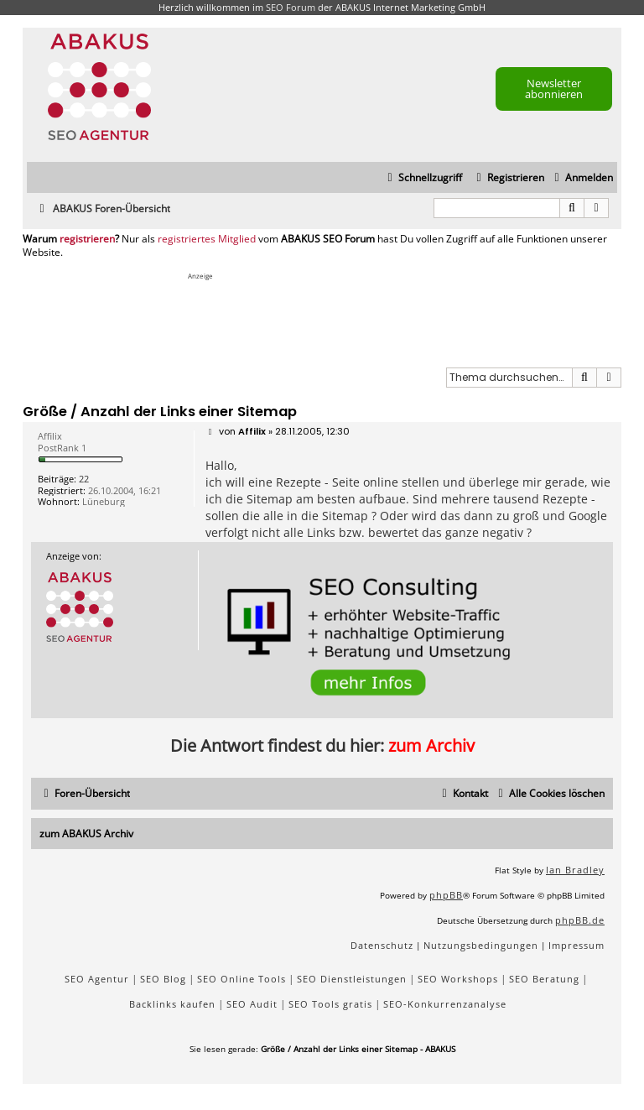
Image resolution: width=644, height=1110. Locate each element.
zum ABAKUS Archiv (86, 833)
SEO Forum (290, 7)
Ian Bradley (575, 869)
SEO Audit (252, 1004)
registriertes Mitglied (207, 239)
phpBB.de (580, 920)
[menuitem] (581, 178)
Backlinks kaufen (172, 1004)
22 (84, 478)
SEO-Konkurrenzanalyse (444, 1004)
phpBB (446, 895)
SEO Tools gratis (330, 1004)
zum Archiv (431, 745)
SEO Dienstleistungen (352, 978)
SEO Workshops (458, 978)
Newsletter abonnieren (554, 89)
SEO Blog (163, 978)
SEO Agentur (97, 978)
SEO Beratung (544, 978)
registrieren (87, 239)
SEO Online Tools (241, 978)
